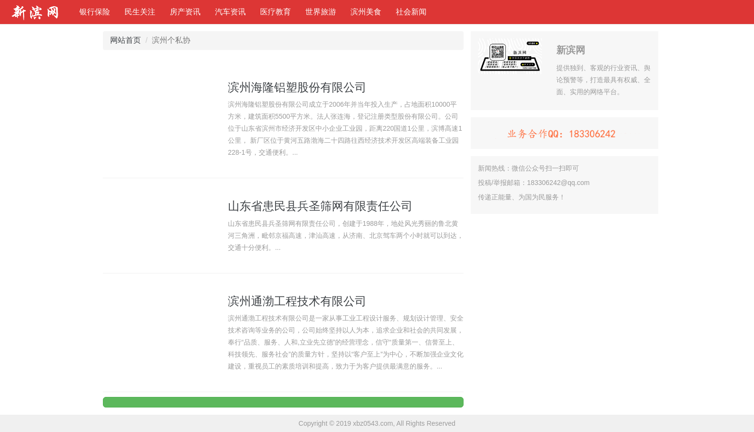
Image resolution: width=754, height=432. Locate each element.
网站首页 (125, 40)
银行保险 (94, 12)
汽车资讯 (230, 12)
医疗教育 (275, 12)
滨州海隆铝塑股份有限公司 (297, 87)
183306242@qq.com (558, 182)
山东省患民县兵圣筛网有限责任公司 (320, 205)
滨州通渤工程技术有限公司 (297, 301)
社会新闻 (411, 12)
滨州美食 (366, 12)
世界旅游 (320, 12)
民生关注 (140, 12)
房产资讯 (185, 12)
